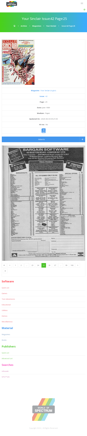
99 (66, 265)
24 (38, 265)
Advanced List (7, 358)
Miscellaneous (7, 321)
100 (72, 265)
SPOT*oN (5, 377)
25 (44, 265)
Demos (4, 316)
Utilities (5, 310)
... (26, 265)
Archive (24, 26)
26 (49, 265)
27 (55, 265)
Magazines (36, 26)
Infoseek (5, 371)
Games (4, 293)
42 (43, 96)
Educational (6, 305)
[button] (84, 9)
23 (32, 265)
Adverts (41, 139)
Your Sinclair (51, 26)
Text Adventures (8, 299)
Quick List (5, 288)
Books (4, 340)
